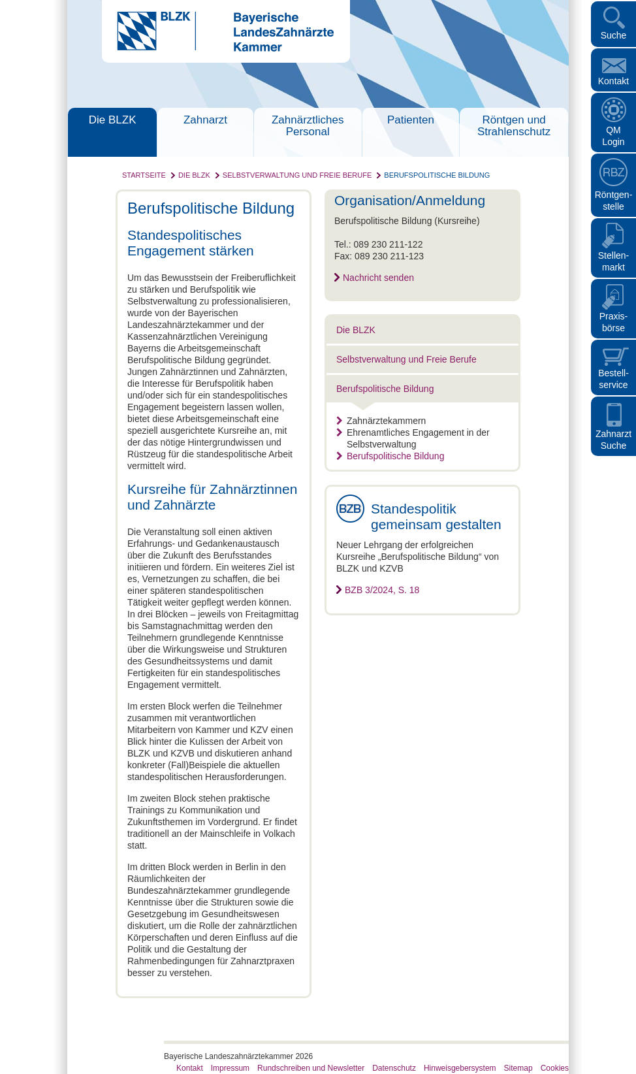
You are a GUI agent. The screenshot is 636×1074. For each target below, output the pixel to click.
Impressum (230, 1068)
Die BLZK (112, 120)
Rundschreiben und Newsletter (310, 1068)
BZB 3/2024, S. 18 (382, 590)
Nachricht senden (378, 277)
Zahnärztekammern (381, 420)
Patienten (410, 120)
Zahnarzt (205, 120)
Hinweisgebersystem (460, 1068)
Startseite (144, 175)
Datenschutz (394, 1068)
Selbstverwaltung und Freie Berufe (297, 175)
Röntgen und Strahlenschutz (513, 126)
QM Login (613, 136)
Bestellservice (613, 379)
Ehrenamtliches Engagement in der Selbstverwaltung (413, 438)
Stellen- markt (613, 261)
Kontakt (613, 81)
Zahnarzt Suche (613, 440)
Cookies (555, 1068)
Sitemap (518, 1068)
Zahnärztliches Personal (308, 126)
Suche (614, 35)
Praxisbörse (613, 322)
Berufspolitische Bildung (437, 175)
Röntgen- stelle (614, 200)
